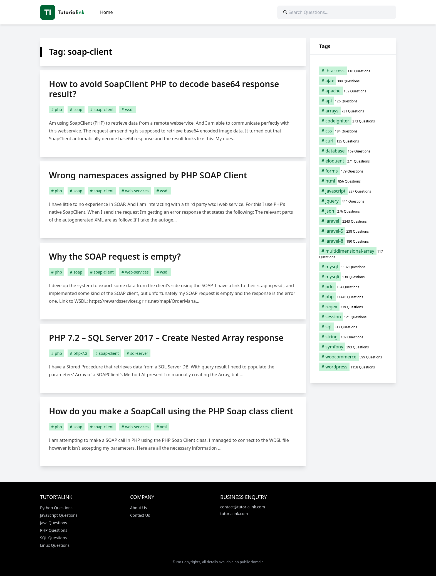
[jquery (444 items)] (353, 201)
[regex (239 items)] (353, 306)
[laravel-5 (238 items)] (353, 231)
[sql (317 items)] (353, 326)
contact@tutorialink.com (242, 506)
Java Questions (53, 522)
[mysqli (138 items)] (353, 276)
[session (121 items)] (353, 316)
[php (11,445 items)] (353, 296)
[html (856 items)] (353, 181)
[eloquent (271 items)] (353, 161)
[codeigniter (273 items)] (353, 121)
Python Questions (56, 507)
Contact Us (140, 515)
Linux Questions (55, 545)
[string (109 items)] (353, 336)
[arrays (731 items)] (353, 111)
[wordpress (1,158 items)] (353, 367)
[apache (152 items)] (353, 90)
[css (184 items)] (353, 131)
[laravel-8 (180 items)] (353, 241)
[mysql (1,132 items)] (353, 266)
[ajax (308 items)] (353, 80)
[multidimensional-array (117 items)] (353, 253)
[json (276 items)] (353, 211)
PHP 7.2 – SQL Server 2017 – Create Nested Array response (166, 337)
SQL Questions (53, 537)
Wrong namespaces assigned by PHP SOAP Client (148, 175)
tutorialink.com (234, 513)
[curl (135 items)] (353, 141)
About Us (138, 507)
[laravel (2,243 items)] (353, 221)
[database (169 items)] (353, 151)
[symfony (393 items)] (353, 346)
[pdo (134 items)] (353, 286)
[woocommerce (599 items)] (353, 357)
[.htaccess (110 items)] (353, 70)
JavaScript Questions (58, 515)
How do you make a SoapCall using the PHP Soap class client (171, 411)
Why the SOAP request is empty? (115, 256)
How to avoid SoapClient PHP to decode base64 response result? (164, 89)
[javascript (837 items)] (353, 191)
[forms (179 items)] (353, 171)
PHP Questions (53, 530)
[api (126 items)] (353, 101)
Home (106, 12)
